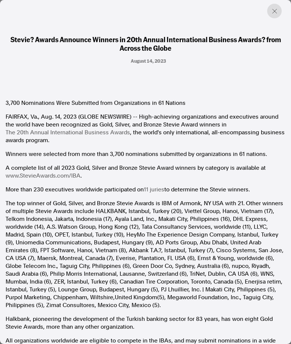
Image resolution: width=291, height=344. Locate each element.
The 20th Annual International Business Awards (68, 132)
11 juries (154, 189)
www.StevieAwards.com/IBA (43, 175)
